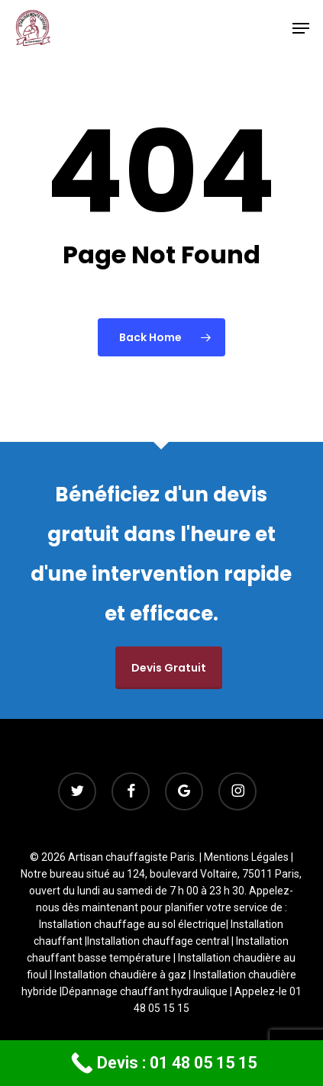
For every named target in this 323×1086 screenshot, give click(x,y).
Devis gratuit (168, 667)
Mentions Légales (246, 857)
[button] (300, 28)
